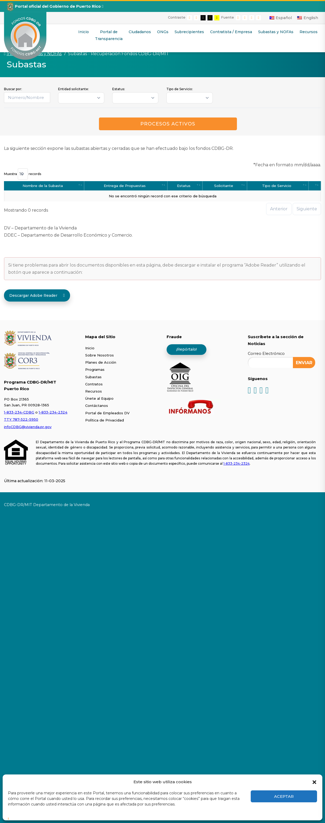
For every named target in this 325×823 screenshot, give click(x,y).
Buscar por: (13, 89)
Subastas (93, 377)
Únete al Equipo (99, 398)
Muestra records (22, 174)
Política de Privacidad (104, 420)
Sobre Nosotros (99, 355)
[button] (314, 781)
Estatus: (118, 89)
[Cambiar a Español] (281, 17)
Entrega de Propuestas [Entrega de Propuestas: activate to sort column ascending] (125, 186)
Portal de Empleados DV (107, 413)
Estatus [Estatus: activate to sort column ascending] (183, 186)
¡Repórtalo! (186, 349)
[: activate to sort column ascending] (315, 185)
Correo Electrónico (266, 353)
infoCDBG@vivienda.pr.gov (27, 427)
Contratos (94, 384)
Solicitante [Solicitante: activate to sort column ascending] (223, 186)
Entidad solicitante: (73, 89)
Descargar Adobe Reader (37, 295)
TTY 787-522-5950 (21, 419)
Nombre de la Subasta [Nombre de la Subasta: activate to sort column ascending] (43, 186)
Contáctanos (96, 405)
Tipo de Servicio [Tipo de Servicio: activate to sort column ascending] (276, 186)
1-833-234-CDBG (19, 412)
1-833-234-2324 (53, 412)
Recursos (93, 391)
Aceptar (284, 796)
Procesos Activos (167, 124)
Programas (95, 369)
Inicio (89, 348)
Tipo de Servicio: (179, 89)
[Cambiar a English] (307, 17)
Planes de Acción (100, 362)
